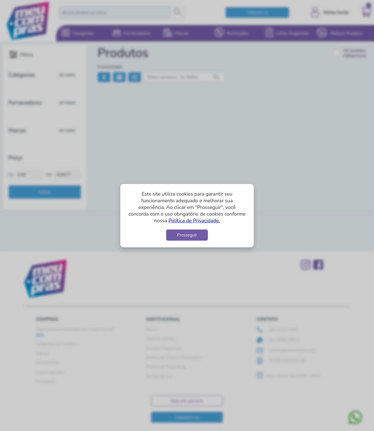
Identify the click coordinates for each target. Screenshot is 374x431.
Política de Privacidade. (194, 220)
